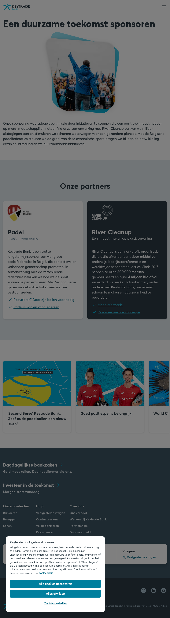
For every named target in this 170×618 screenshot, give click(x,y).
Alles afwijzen (55, 593)
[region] (55, 574)
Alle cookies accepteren (55, 584)
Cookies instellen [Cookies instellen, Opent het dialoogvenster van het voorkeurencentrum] (55, 603)
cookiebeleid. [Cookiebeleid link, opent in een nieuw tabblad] (46, 573)
